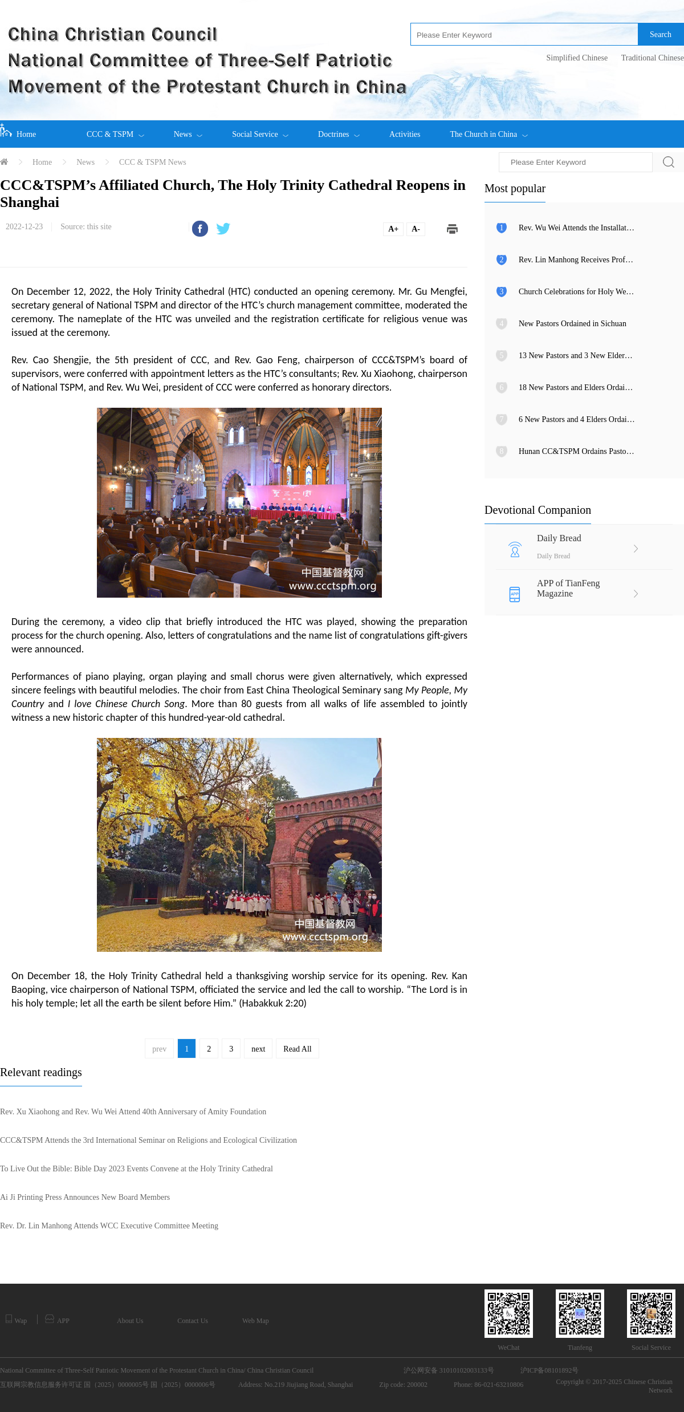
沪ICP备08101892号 (549, 1370)
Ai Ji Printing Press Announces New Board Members (85, 1197)
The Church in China (488, 129)
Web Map (255, 1321)
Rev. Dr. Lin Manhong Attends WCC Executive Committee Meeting (109, 1226)
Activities (404, 134)
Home (18, 131)
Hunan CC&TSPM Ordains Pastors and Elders (577, 451)
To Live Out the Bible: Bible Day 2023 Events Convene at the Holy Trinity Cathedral (136, 1169)
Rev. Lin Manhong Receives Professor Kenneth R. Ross (577, 259)
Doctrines (339, 129)
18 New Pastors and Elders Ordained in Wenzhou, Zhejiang (577, 387)
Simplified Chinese (577, 58)
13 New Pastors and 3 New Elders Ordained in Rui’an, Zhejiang (577, 355)
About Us (130, 1321)
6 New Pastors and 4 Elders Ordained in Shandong (577, 419)
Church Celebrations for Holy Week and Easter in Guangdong (577, 291)
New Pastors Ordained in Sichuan (572, 323)
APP (57, 1319)
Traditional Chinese (652, 58)
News (188, 129)
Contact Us (192, 1321)
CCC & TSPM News (152, 162)
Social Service (260, 129)
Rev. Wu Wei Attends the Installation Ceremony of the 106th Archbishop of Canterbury (577, 228)
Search (660, 34)
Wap (16, 1319)
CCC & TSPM (115, 129)
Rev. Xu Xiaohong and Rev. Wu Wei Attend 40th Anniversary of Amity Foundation (133, 1111)
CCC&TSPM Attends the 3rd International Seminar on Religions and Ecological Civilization (148, 1140)
